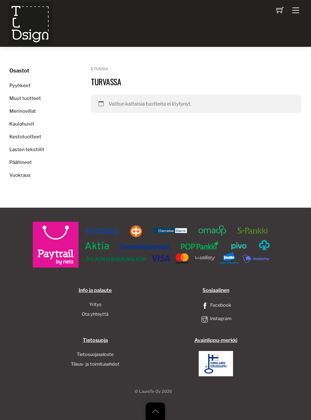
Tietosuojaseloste (95, 354)
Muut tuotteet (25, 98)
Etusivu (99, 69)
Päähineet (20, 162)
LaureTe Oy (150, 391)
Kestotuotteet (25, 137)
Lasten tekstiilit (26, 149)
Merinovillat (22, 111)
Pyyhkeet (20, 85)
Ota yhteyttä (95, 314)
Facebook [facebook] (216, 305)
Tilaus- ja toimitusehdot (95, 364)
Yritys (95, 304)
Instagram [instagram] (215, 318)
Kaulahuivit (21, 124)
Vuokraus (20, 175)
